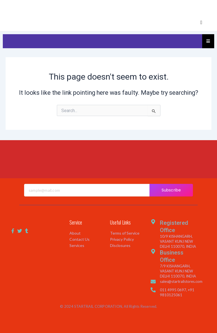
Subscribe (171, 190)
